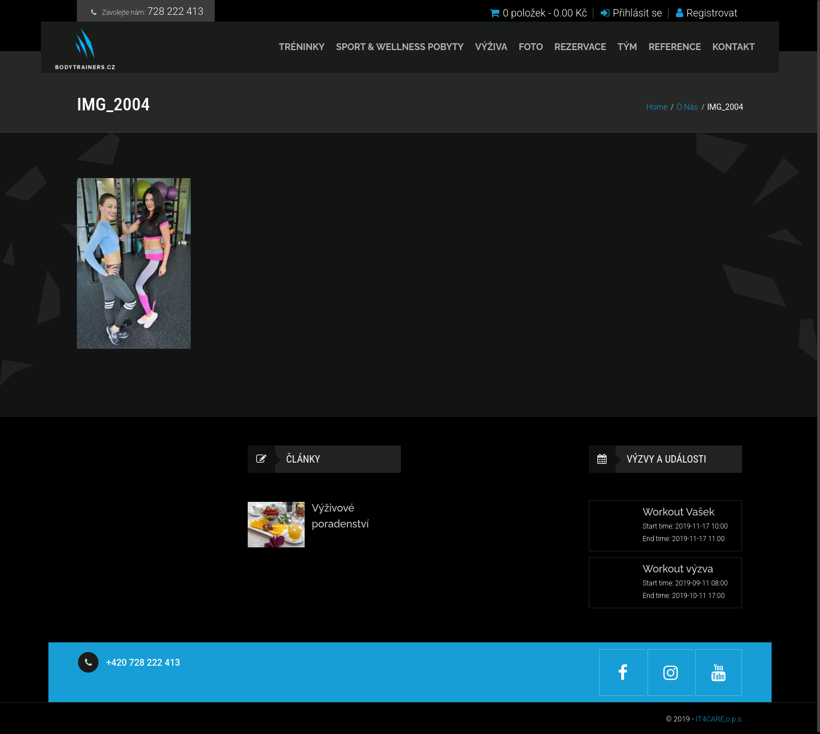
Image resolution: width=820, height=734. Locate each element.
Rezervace (568, 51)
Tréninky (290, 51)
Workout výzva (678, 569)
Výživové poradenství (340, 516)
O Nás (687, 107)
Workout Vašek (679, 512)
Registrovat (706, 13)
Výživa (480, 51)
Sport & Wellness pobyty (388, 51)
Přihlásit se (631, 13)
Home (656, 107)
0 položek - (538, 13)
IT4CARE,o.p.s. (719, 717)
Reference (663, 51)
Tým (615, 51)
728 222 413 (175, 13)
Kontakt (721, 51)
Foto (519, 51)
